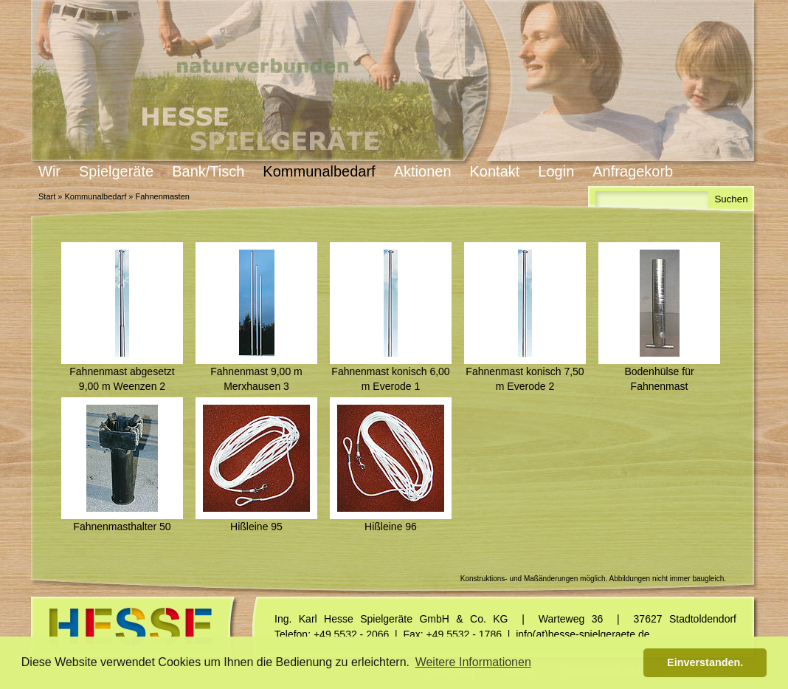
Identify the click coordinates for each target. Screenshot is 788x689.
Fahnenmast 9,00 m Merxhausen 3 (256, 379)
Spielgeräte (116, 171)
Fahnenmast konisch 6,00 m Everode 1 (390, 379)
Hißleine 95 (256, 526)
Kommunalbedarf (319, 171)
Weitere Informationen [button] (473, 662)
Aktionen (423, 171)
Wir (49, 171)
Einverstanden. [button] (705, 662)
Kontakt (495, 171)
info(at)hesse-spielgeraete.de (582, 634)
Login (556, 171)
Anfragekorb (632, 171)
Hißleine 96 (390, 526)
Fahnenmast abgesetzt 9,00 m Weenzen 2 (121, 379)
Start (46, 196)
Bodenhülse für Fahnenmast (659, 379)
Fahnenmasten (162, 196)
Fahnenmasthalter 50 (121, 526)
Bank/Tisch (208, 171)
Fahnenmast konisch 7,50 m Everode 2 (525, 379)
